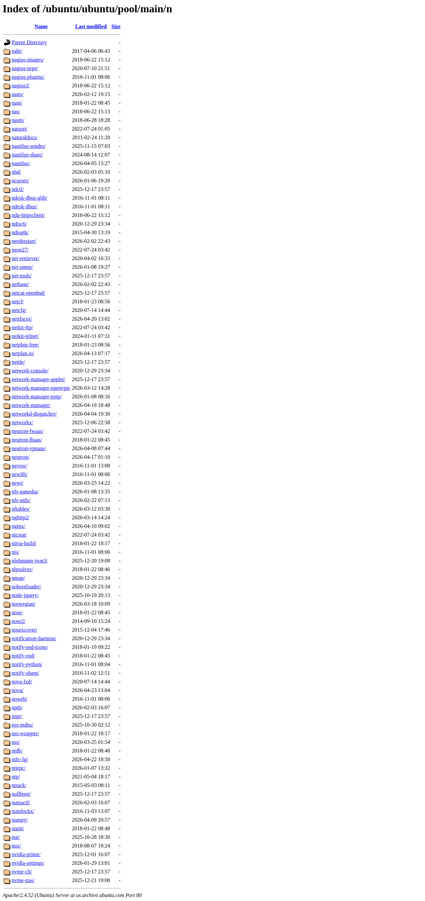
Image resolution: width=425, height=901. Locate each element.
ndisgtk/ (20, 232)
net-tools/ (22, 275)
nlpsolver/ (22, 569)
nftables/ (21, 509)
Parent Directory (29, 42)
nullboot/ (21, 794)
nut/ (16, 837)
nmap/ (18, 578)
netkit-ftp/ (22, 327)
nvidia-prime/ (26, 854)
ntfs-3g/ (20, 759)
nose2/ (19, 621)
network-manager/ (31, 405)
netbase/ (20, 284)
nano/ (18, 94)
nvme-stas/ (23, 880)
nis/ (15, 552)
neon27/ (20, 249)
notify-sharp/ (25, 673)
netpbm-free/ (25, 345)
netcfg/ (19, 310)
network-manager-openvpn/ (41, 388)
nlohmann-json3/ (29, 560)
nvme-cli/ (22, 871)
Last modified (91, 26)
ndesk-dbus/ (24, 206)
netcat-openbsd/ (28, 293)
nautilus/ (21, 163)
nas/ (16, 111)
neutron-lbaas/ (27, 440)
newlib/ (20, 474)
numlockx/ (23, 811)
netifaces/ (22, 319)
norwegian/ (24, 604)
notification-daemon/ (34, 638)
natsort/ (20, 129)
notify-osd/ (23, 655)
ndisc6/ (19, 224)
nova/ (18, 690)
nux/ (16, 846)
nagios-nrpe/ (25, 68)
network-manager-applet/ (38, 379)
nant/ (17, 103)
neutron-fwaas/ (27, 431)
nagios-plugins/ (28, 77)
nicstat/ (19, 535)
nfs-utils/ (21, 500)
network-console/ (30, 370)
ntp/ (16, 776)
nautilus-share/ (27, 154)
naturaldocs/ (25, 137)
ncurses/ (20, 180)
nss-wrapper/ (25, 733)
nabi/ (17, 51)
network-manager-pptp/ (37, 396)
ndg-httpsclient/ (28, 215)
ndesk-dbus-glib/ (29, 198)
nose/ (17, 612)
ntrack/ (19, 785)
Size (116, 26)
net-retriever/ (26, 258)
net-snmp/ (22, 267)
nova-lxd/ (22, 681)
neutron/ (20, 457)
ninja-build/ (24, 543)
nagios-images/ (28, 59)
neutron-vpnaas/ (29, 448)
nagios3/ (21, 85)
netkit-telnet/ (25, 336)
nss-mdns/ (22, 725)
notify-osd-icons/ (30, 647)
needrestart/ (24, 241)
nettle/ (18, 362)
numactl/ (21, 802)
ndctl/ (18, 189)
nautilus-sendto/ (28, 146)
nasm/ (18, 120)
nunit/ (18, 828)
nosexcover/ (24, 630)
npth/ (17, 707)
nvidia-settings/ (28, 863)
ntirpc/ (19, 768)
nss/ (16, 742)
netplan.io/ (23, 353)
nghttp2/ (20, 517)
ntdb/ (17, 750)
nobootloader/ (26, 586)
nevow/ (19, 465)
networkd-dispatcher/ (34, 414)
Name (41, 26)
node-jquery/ (25, 595)
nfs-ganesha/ (25, 491)
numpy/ (20, 820)
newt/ (18, 483)
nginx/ (18, 526)
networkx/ (22, 422)
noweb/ (19, 699)
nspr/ (17, 716)
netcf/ (18, 301)
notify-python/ (27, 664)
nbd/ (16, 172)
